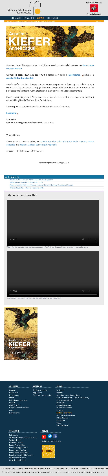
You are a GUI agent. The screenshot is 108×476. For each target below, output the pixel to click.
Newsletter (60, 402)
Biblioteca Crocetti (16, 442)
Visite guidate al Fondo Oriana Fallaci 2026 (26, 182)
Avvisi (11, 410)
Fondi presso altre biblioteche (21, 455)
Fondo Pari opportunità (18, 447)
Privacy (76, 468)
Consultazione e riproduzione (68, 395)
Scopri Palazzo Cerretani (19, 407)
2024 (26, 21)
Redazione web (98, 472)
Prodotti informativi (64, 405)
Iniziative (13, 177)
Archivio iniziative (18, 21)
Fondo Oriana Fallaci (17, 445)
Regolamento (14, 395)
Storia (11, 397)
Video (58, 422)
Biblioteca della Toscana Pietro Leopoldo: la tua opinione (31, 179)
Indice (95, 468)
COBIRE (12, 402)
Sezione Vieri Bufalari (17, 457)
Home (9, 21)
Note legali (29, 468)
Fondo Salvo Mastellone (18, 452)
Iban (62, 468)
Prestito (59, 392)
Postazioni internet (64, 407)
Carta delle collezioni (17, 460)
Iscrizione (60, 390)
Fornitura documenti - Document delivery (72, 397)
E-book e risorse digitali (42, 395)
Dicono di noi (14, 412)
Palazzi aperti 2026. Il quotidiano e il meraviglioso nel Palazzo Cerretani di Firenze (41, 185)
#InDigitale (60, 420)
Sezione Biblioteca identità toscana (23, 437)
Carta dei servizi (62, 425)
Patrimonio (13, 435)
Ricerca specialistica (64, 400)
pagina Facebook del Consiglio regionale (38, 144)
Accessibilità (103, 468)
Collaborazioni (15, 405)
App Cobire (37, 392)
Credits (88, 472)
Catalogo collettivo (40, 390)
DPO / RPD (69, 468)
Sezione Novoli (15, 440)
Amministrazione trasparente (12, 468)
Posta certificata (53, 468)
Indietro (98, 21)
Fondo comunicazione (18, 450)
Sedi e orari (13, 392)
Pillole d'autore (62, 417)
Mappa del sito (86, 468)
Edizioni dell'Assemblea (65, 415)
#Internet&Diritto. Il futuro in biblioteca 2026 (27, 187)
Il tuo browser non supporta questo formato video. (53, 223)
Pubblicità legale (40, 468)
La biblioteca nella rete (18, 400)
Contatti (12, 390)
